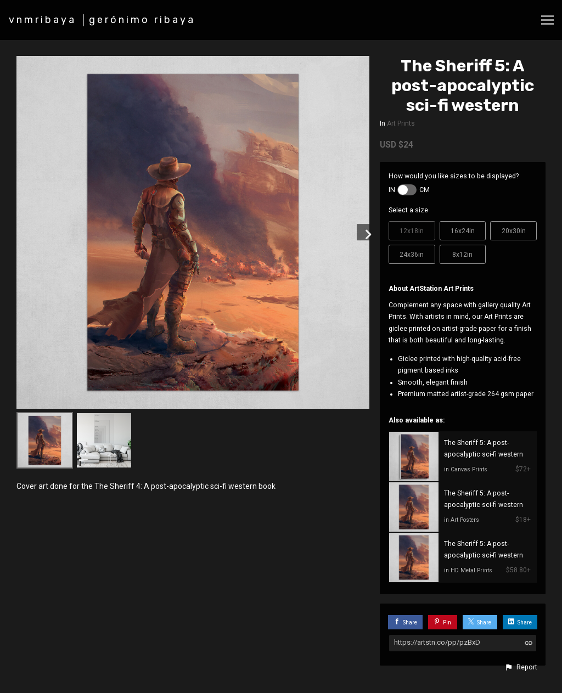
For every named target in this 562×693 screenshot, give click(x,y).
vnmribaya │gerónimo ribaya (102, 20)
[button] (521, 667)
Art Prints (401, 123)
